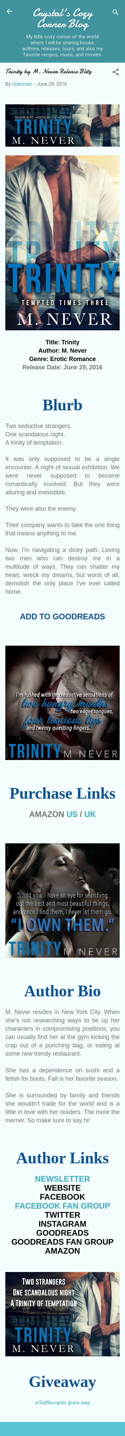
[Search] (116, 13)
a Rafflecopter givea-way (62, 1403)
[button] (116, 73)
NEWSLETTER (62, 1178)
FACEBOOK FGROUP (62, 1205)
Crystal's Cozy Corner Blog (62, 18)
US (71, 814)
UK (90, 814)
